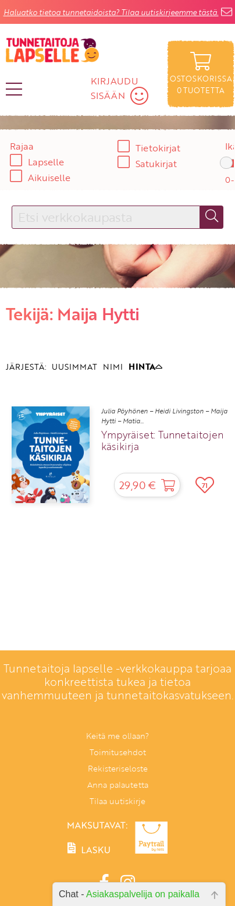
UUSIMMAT (74, 366)
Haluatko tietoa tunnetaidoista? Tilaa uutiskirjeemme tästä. (111, 12)
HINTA (145, 366)
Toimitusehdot (118, 752)
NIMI (113, 366)
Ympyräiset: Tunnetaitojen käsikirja (162, 440)
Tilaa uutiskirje (117, 801)
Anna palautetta (117, 784)
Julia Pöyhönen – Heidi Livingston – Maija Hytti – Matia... (164, 416)
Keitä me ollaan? (117, 736)
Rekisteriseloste (118, 768)
